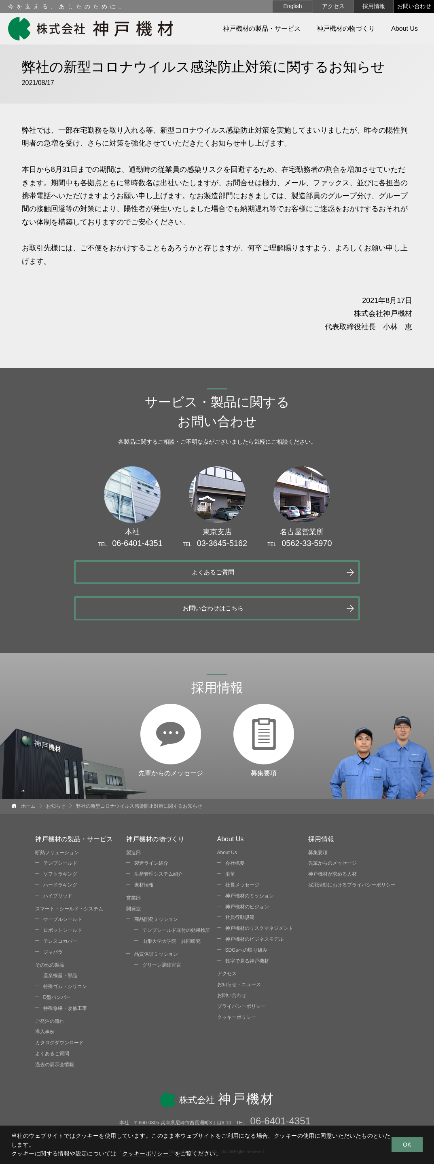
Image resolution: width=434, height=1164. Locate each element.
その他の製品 (49, 928)
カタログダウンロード (59, 1006)
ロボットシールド (62, 894)
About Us (227, 816)
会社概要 (235, 827)
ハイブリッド (57, 859)
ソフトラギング (60, 838)
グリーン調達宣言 (161, 928)
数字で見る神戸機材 (247, 924)
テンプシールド (60, 827)
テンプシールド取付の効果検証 (176, 894)
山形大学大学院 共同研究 (171, 905)
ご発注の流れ (49, 985)
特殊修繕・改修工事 (65, 972)
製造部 (133, 816)
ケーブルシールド (62, 883)
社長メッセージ (242, 848)
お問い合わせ (414, 6)
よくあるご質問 (131, 571)
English (293, 6)
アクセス (333, 6)
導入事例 (45, 996)
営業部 (133, 861)
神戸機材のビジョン (247, 870)
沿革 (230, 838)
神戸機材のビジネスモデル (254, 903)
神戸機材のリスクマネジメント (259, 892)
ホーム (28, 769)
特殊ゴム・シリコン (65, 950)
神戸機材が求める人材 (332, 838)
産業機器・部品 (60, 939)
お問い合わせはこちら (295, 571)
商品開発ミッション (156, 883)
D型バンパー (57, 961)
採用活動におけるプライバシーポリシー (352, 848)
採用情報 (373, 6)
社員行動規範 (239, 881)
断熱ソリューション (57, 816)
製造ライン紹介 (151, 827)
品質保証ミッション (156, 918)
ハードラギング (60, 848)
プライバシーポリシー (241, 970)
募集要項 (263, 671)
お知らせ (56, 769)
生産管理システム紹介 (158, 838)
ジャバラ (53, 916)
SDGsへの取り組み (246, 913)
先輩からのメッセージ (170, 671)
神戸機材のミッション (249, 859)
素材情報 (144, 848)
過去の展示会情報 (54, 1028)
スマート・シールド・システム (69, 872)
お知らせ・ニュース (239, 948)
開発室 (133, 872)
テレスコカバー (60, 905)
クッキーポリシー (236, 981)
